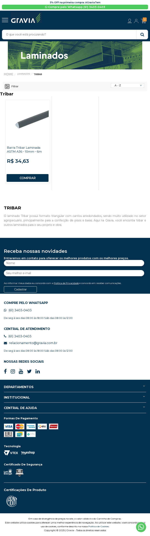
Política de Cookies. (98, 526)
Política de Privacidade (66, 283)
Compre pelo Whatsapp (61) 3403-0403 (75, 7)
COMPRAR (27, 178)
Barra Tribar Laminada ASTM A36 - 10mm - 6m (24, 150)
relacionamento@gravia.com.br (30, 343)
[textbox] (75, 35)
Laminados (23, 74)
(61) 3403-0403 (18, 310)
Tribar (38, 74)
